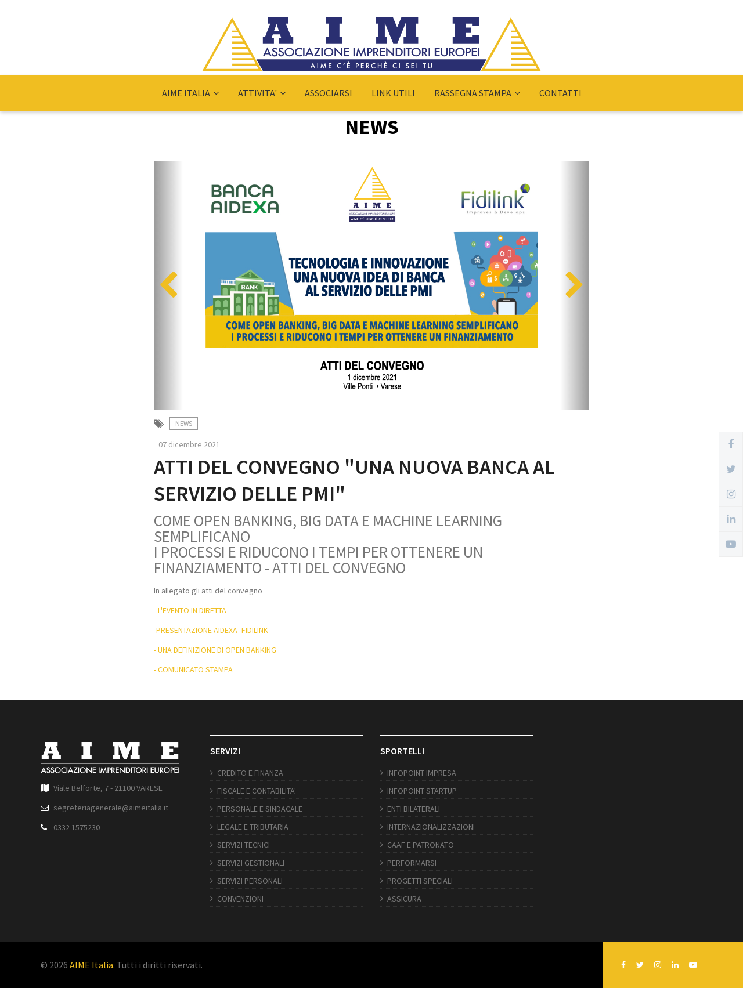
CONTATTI (560, 93)
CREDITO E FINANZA (250, 773)
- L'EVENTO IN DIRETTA (190, 610)
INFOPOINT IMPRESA (421, 773)
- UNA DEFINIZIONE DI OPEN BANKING (215, 650)
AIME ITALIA (190, 93)
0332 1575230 (76, 827)
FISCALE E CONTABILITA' (256, 791)
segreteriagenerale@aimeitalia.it (110, 807)
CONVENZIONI (240, 898)
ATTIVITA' (262, 93)
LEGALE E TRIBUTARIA (252, 826)
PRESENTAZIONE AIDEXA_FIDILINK (212, 630)
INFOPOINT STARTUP (422, 791)
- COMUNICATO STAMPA (193, 669)
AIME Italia (91, 965)
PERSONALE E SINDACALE (259, 809)
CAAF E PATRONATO (420, 844)
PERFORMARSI (412, 862)
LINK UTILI (393, 93)
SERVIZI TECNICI (243, 844)
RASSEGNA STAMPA (477, 93)
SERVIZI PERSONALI (250, 880)
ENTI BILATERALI (413, 809)
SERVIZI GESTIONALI (250, 862)
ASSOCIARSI (328, 93)
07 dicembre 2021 (189, 444)
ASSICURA (404, 898)
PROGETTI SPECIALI (420, 880)
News (183, 423)
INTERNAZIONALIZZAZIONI (431, 826)
